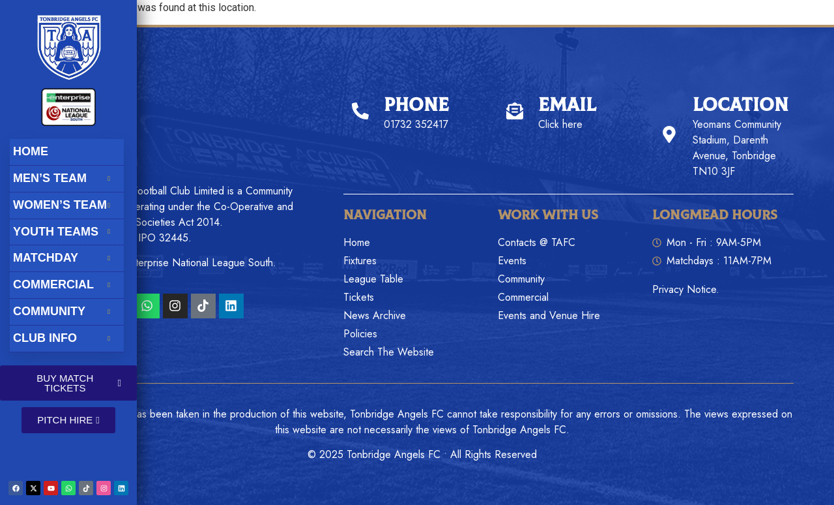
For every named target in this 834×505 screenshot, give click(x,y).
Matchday (66, 257)
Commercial (66, 284)
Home (30, 151)
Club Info (66, 337)
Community (66, 311)
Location (740, 105)
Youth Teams (66, 231)
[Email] (515, 111)
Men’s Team (66, 178)
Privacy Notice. (685, 289)
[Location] (669, 134)
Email (567, 105)
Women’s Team (66, 204)
